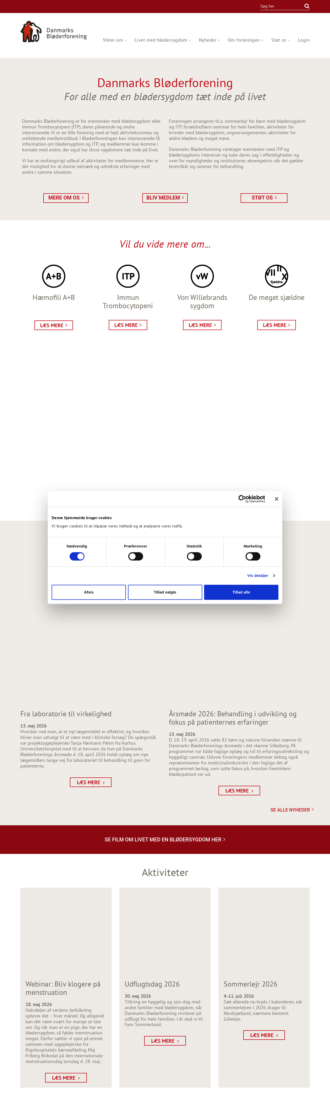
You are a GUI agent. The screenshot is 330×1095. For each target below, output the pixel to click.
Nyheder (208, 40)
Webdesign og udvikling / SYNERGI (42, 1088)
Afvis (89, 592)
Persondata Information (294, 1088)
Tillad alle (241, 592)
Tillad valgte (165, 592)
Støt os (279, 40)
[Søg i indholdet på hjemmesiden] (280, 6)
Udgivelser (299, 1038)
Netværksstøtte (294, 1021)
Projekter (301, 1032)
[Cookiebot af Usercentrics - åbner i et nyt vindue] (242, 499)
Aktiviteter (299, 1015)
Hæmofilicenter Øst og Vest (282, 1044)
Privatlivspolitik (294, 1050)
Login (304, 40)
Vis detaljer (257, 575)
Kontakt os (299, 1061)
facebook (24, 1061)
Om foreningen (244, 40)
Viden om (114, 40)
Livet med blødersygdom (162, 40)
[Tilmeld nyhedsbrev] (127, 1042)
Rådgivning (298, 1027)
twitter (41, 1061)
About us (300, 1055)
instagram (32, 1061)
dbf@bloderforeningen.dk (51, 1038)
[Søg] (305, 6)
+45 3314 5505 (40, 1032)
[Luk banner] (276, 499)
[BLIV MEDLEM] (117, 1016)
